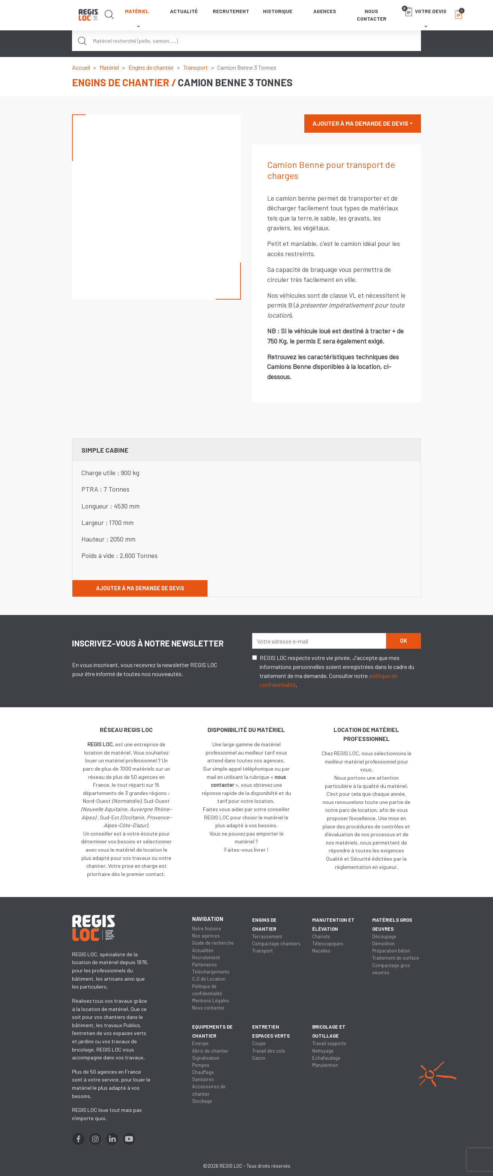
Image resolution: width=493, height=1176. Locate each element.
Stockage (202, 1101)
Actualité (184, 11)
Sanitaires (203, 1079)
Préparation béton (391, 951)
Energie (200, 1043)
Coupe (259, 1043)
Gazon (258, 1058)
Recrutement (231, 11)
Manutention (325, 1065)
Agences (324, 11)
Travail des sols (268, 1051)
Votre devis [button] (424, 11)
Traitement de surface (395, 958)
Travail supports (329, 1043)
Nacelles (321, 951)
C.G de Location (208, 979)
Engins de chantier (151, 67)
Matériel (109, 67)
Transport (195, 67)
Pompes (200, 1065)
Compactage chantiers (276, 943)
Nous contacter (371, 15)
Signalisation (205, 1058)
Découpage (384, 936)
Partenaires (204, 965)
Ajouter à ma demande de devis (360, 123)
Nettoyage (323, 1051)
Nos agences (206, 936)
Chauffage (203, 1072)
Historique (277, 11)
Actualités (202, 950)
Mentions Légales (210, 1001)
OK (403, 641)
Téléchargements (211, 972)
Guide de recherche (213, 943)
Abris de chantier (210, 1051)
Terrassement (267, 936)
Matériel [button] (137, 11)
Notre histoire (206, 929)
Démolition (383, 943)
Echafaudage (326, 1058)
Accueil (81, 67)
